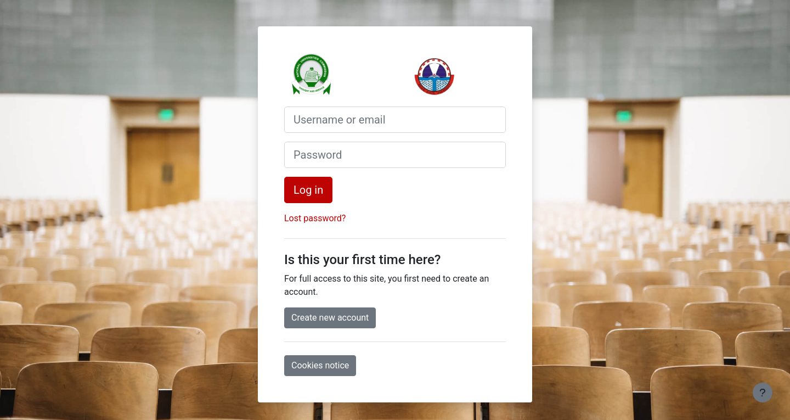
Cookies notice (320, 365)
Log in (308, 190)
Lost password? (315, 218)
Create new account (330, 317)
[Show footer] (762, 392)
